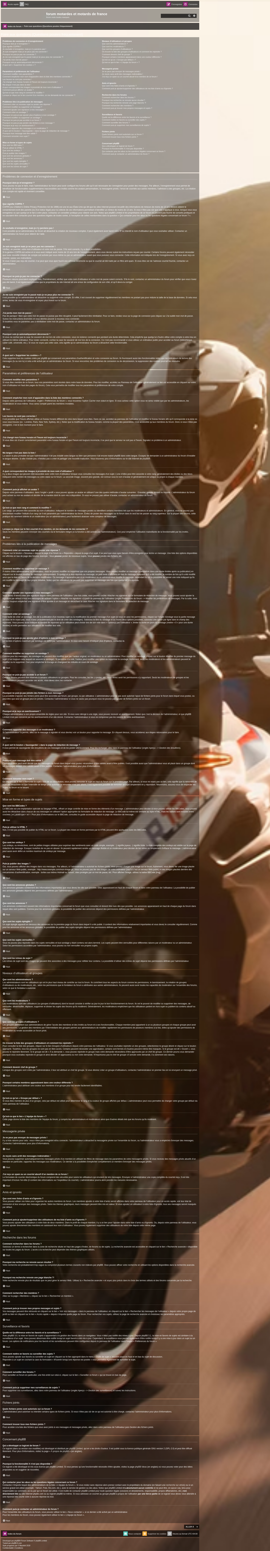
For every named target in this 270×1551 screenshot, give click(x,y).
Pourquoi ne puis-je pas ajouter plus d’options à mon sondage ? (29, 115)
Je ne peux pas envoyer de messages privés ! (121, 71)
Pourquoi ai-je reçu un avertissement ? (19, 125)
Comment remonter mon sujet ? (16, 136)
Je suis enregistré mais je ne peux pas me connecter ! (25, 52)
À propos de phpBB (60, 1451)
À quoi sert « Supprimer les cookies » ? (19, 65)
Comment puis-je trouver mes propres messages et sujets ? (127, 108)
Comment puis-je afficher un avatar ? (18, 90)
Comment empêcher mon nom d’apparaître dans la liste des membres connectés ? (37, 77)
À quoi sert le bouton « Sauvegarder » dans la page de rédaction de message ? (36, 131)
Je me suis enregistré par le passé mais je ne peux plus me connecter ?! (33, 57)
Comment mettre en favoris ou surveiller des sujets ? (124, 120)
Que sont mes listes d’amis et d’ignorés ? (119, 86)
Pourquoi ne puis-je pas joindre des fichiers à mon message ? (28, 123)
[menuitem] (24, 4)
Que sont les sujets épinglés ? (15, 161)
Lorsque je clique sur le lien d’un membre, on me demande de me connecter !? (39, 95)
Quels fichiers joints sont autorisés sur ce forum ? (122, 134)
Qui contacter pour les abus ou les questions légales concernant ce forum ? (133, 151)
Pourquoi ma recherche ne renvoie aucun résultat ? (123, 100)
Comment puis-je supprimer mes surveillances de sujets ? (126, 125)
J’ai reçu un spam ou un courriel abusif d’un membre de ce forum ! (130, 77)
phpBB (145, 458)
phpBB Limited (76, 1448)
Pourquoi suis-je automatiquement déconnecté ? (23, 62)
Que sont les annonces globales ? (17, 156)
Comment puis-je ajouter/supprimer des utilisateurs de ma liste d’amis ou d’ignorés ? (137, 88)
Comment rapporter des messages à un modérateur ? (25, 128)
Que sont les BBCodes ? (13, 145)
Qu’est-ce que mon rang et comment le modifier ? (23, 93)
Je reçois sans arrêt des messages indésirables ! (122, 74)
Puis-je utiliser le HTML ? (13, 148)
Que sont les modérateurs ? (113, 46)
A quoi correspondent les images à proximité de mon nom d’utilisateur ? (33, 87)
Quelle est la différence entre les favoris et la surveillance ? (126, 117)
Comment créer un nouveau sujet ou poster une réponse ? (27, 104)
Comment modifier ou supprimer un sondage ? (22, 118)
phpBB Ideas (141, 1467)
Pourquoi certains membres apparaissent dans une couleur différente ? (132, 57)
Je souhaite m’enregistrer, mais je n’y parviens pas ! (24, 49)
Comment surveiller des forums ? (116, 123)
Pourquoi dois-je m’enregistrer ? (16, 44)
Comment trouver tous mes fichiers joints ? (120, 137)
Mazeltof (22, 1546)
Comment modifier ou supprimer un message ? (22, 107)
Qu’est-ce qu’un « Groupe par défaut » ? (119, 60)
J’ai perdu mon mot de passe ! (15, 60)
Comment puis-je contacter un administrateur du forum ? (125, 154)
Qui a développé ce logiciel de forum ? (118, 146)
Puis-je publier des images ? (14, 153)
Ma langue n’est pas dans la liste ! (17, 85)
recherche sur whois (175, 1485)
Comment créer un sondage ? (15, 112)
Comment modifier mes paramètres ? (18, 74)
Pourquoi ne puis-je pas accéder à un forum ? (22, 120)
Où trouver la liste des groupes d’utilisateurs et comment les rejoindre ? (132, 52)
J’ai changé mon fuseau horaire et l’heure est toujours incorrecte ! (30, 82)
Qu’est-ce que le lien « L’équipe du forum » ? (120, 62)
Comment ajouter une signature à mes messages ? (24, 110)
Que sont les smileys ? (12, 150)
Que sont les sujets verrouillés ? (16, 164)
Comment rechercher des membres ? (117, 106)
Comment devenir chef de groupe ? (117, 54)
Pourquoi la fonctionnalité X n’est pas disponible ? (123, 149)
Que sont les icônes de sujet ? (15, 166)
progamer (10, 1546)
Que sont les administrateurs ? (115, 44)
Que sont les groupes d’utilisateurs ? (117, 49)
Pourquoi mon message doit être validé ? (20, 133)
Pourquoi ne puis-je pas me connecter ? (19, 54)
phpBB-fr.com (16, 1543)
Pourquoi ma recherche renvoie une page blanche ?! (124, 103)
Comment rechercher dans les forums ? (118, 97)
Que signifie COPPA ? (12, 46)
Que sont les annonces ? (13, 158)
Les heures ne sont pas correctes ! (17, 79)
